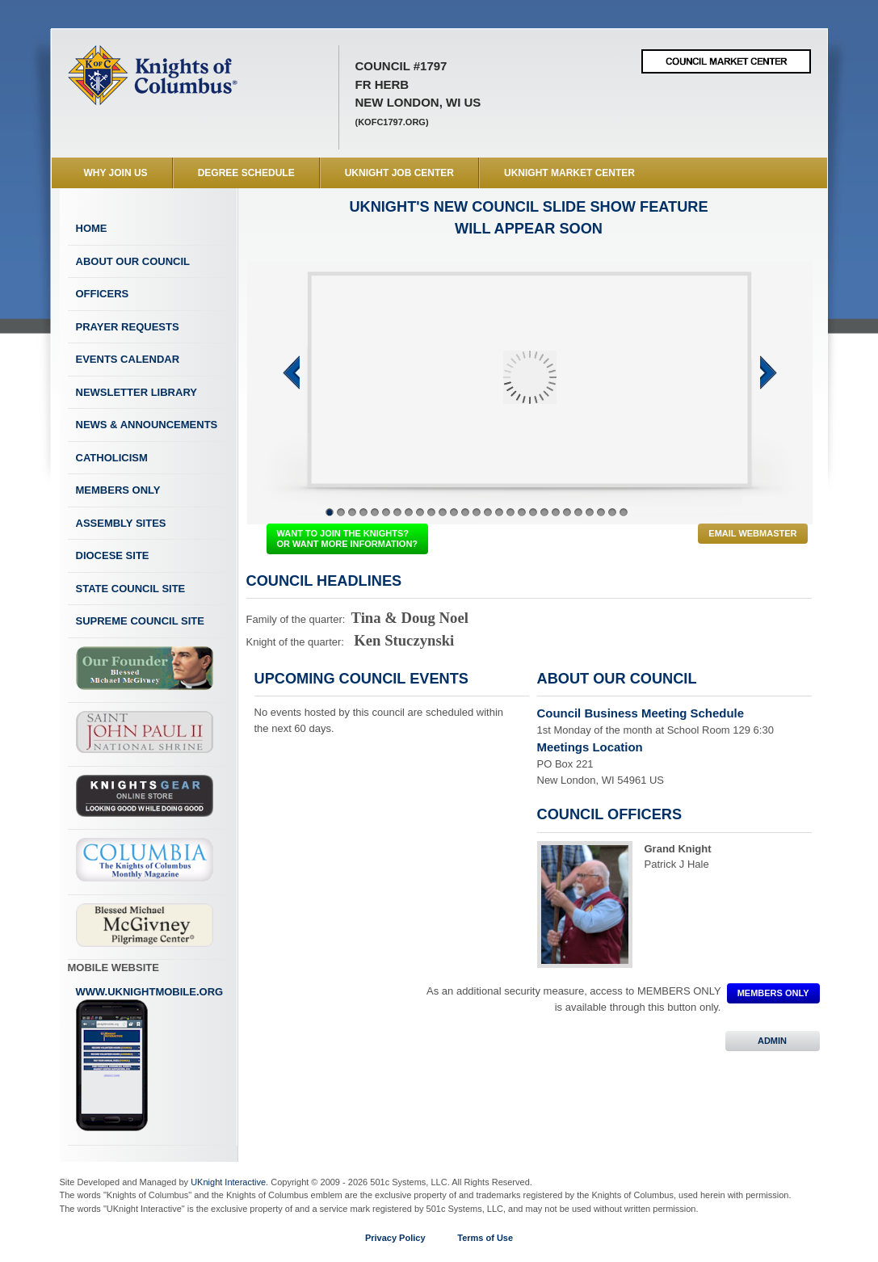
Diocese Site (112, 555)
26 (612, 512)
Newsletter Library (136, 392)
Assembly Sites (121, 523)
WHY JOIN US (116, 173)
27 (623, 512)
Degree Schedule (246, 173)
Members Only (118, 490)
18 (522, 512)
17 (510, 512)
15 (488, 512)
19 (533, 512)
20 (544, 512)
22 (567, 512)
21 (556, 512)
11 (442, 512)
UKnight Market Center (569, 173)
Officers (102, 294)
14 (476, 512)
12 (454, 512)
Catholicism (112, 458)
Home (91, 228)
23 (578, 512)
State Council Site (131, 589)
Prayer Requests (127, 327)
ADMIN (772, 1040)
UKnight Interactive (228, 1182)
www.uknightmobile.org (150, 1059)
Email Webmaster (752, 533)
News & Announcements (147, 425)
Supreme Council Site (140, 621)
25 (601, 512)
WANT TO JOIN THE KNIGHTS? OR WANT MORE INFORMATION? (347, 538)
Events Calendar (128, 359)
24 (589, 512)
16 (499, 512)
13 (465, 512)
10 (431, 512)
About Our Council (133, 261)
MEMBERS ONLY (773, 993)
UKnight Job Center (399, 173)
